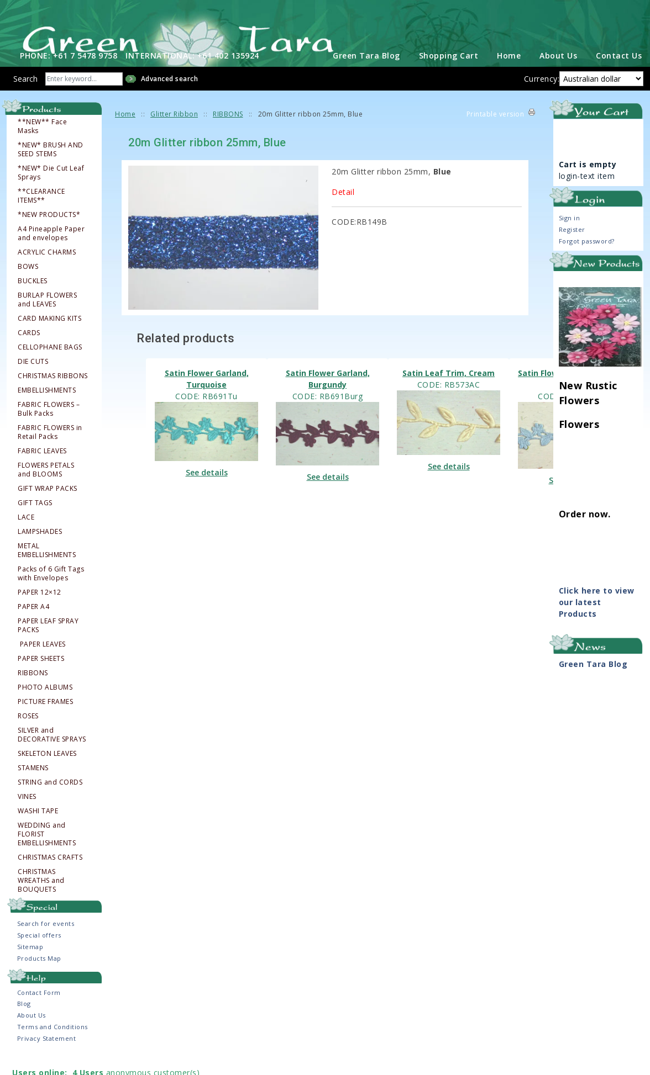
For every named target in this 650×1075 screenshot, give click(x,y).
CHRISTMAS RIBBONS (53, 392)
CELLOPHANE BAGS (50, 363)
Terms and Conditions (52, 1043)
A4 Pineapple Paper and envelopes (51, 249)
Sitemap (30, 963)
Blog (24, 1019)
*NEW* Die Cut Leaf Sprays (51, 189)
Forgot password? (587, 257)
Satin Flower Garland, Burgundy (328, 395)
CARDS (29, 349)
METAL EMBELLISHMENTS (47, 566)
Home (509, 71)
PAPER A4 (33, 622)
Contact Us (619, 71)
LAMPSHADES (40, 547)
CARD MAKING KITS (49, 334)
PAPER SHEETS (41, 674)
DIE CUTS (33, 377)
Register (572, 245)
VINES (27, 812)
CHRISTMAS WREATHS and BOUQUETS (41, 896)
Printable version (495, 130)
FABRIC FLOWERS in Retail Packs (50, 448)
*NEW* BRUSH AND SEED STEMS (50, 165)
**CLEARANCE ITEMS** (41, 212)
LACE (26, 533)
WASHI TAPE (38, 827)
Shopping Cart (449, 71)
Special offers (39, 951)
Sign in (569, 234)
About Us (558, 71)
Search (25, 94)
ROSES (28, 732)
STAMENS (33, 784)
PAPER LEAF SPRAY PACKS (48, 641)
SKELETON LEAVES (47, 769)
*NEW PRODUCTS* (49, 230)
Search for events (46, 939)
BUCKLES (33, 297)
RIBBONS (33, 689)
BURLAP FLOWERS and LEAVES (47, 316)
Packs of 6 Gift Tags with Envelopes (51, 590)
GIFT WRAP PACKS (47, 504)
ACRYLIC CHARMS (47, 268)
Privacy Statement (46, 1054)
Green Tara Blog (366, 71)
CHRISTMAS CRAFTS (50, 873)
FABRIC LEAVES (42, 467)
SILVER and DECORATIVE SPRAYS (52, 751)
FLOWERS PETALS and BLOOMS (46, 486)
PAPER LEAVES (42, 660)
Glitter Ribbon (174, 130)
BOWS (28, 282)
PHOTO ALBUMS (45, 703)
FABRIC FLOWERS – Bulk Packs (49, 425)
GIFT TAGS (35, 519)
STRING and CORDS (50, 798)
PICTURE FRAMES (45, 717)
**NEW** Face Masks (42, 142)
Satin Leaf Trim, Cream (448, 389)
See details (207, 488)
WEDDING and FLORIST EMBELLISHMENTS (47, 850)
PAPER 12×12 (39, 608)
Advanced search (169, 94)
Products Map (39, 974)
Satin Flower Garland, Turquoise (207, 395)
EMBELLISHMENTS (47, 406)
